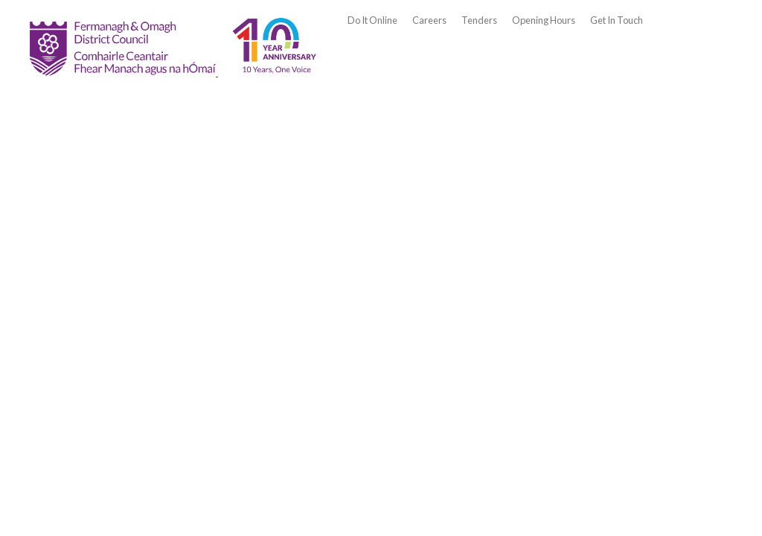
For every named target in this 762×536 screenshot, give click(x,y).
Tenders (479, 20)
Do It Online (372, 20)
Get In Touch (616, 20)
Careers (429, 20)
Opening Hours (543, 20)
